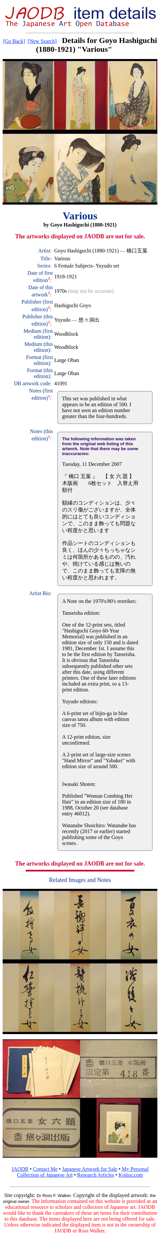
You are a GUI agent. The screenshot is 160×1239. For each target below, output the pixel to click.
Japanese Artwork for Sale (89, 1169)
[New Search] (42, 41)
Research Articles (95, 1175)
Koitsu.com (131, 1175)
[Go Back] (14, 41)
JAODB (20, 1169)
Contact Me (45, 1169)
